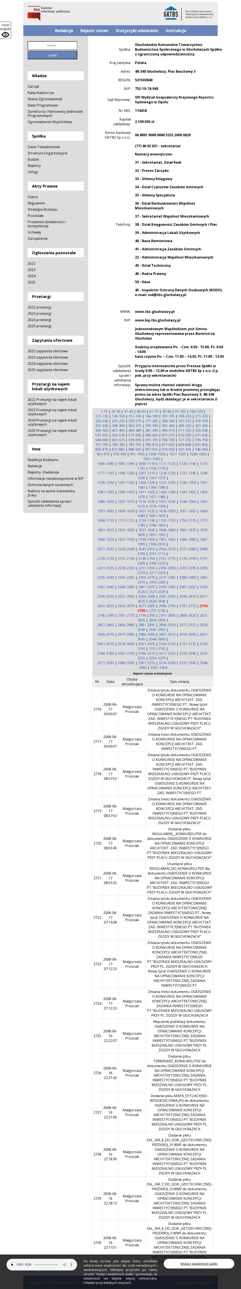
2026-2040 (126, 549)
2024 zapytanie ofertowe (48, 363)
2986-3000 (146, 634)
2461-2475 (146, 587)
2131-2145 (126, 558)
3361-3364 (158, 667)
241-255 (118, 421)
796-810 (151, 444)
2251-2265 (146, 568)
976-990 (119, 454)
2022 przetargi (39, 307)
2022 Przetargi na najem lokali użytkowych (52, 401)
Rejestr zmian (94, 30)
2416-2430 (157, 582)
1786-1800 (157, 525)
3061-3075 (105, 643)
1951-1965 (167, 539)
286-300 (168, 421)
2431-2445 (105, 587)
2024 (31, 276)
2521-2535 (157, 591)
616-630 (184, 435)
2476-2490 (167, 587)
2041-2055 (146, 549)
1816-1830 (126, 530)
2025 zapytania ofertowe (48, 369)
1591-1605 (105, 511)
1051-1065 (151, 458)
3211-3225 (167, 653)
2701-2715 (187, 606)
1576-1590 (157, 506)
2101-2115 (157, 553)
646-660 (101, 440)
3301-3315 (146, 662)
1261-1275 (157, 477)
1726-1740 (146, 520)
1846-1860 (167, 530)
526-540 (201, 430)
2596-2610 (187, 596)
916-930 (168, 449)
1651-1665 (187, 511)
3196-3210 (146, 653)
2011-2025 (105, 549)
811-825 (168, 444)
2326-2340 (105, 577)
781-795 (134, 444)
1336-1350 (187, 482)
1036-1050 (198, 454)
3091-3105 (146, 643)
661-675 (118, 440)
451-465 (118, 430)
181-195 (168, 416)
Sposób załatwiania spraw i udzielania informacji (49, 503)
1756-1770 (187, 520)
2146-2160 (146, 558)
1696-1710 (105, 520)
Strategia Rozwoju (42, 209)
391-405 (168, 425)
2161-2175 (167, 558)
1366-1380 (157, 487)
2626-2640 (157, 601)
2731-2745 (157, 610)
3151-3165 (157, 648)
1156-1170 (157, 468)
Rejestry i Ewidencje (43, 472)
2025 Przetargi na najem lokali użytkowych (52, 432)
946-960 (201, 449)
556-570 (118, 435)
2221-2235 (105, 568)
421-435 (201, 425)
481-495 (151, 430)
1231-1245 (187, 473)
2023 (31, 269)
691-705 (151, 440)
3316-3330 (167, 662)
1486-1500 (105, 501)
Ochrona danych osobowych (50, 484)
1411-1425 (146, 492)
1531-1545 (167, 501)
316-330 (201, 421)
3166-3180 (105, 653)
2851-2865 (105, 625)
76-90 (166, 411)
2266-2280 (167, 568)
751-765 (101, 444)
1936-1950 (146, 539)
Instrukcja (176, 30)
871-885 (118, 449)
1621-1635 (146, 511)
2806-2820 (187, 615)
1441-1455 (187, 492)
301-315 (184, 421)
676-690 (134, 440)
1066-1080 (105, 463)
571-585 (134, 435)
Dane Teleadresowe (44, 146)
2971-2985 (126, 634)
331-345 (101, 425)
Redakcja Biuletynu (43, 459)
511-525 (184, 430)
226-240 (101, 421)
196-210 (184, 416)
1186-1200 (126, 473)
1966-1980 (187, 539)
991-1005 (137, 454)
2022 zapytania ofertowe (48, 351)
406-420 (184, 425)
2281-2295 (187, 568)
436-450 (101, 430)
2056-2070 (167, 549)
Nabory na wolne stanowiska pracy (51, 493)
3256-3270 (157, 658)
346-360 (118, 425)
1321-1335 (167, 482)
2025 (31, 282)
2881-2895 (146, 625)
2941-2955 (157, 629)
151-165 (134, 416)
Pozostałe (36, 215)
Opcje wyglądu (5, 27)
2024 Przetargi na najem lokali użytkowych (52, 422)
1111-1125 (167, 463)
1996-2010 (157, 544)
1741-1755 (167, 520)
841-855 (201, 444)
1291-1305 (126, 482)
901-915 (151, 449)
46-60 (141, 411)
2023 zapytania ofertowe (48, 357)
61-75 (154, 411)
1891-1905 (157, 534)
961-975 (103, 454)
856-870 (101, 449)
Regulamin (36, 203)
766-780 (118, 444)
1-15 (104, 411)
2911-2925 (187, 625)
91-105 (180, 411)
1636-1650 (167, 511)
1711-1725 (126, 520)
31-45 (128, 411)
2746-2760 (105, 615)
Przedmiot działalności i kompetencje (46, 224)
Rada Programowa (43, 105)
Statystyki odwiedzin (137, 30)
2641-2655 (105, 606)
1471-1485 (157, 496)
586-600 (151, 435)
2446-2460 (126, 587)
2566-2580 (146, 596)
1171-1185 (105, 473)
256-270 (134, 421)
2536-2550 (105, 596)
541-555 (101, 435)
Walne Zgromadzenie (45, 99)
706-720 (168, 440)
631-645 (201, 435)
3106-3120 (167, 643)
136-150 (118, 416)
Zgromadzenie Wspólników (50, 121)
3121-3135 (187, 643)
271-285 (151, 421)
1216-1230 (167, 473)
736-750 (201, 440)
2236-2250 (126, 568)
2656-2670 (126, 606)
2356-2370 (146, 577)
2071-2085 (187, 549)
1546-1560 (187, 501)
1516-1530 (146, 501)
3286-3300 (126, 662)
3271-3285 (105, 662)
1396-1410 (126, 492)
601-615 (168, 435)
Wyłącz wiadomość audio (199, 1263)
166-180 (151, 416)
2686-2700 (167, 606)
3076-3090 (126, 643)
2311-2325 (157, 572)
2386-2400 (187, 577)
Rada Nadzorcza (41, 92)
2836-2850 (157, 620)
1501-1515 (126, 501)
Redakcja (64, 30)
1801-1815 (105, 530)
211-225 (201, 416)
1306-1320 (146, 482)
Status (33, 196)
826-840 (184, 444)
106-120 (196, 411)
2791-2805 (167, 615)
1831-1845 (146, 530)
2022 (31, 263)
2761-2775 (126, 615)
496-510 (168, 430)
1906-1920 (105, 539)
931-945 (184, 449)
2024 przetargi (39, 319)
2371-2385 (167, 577)
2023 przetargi (39, 313)
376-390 (151, 425)
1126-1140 (187, 463)
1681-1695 (157, 515)
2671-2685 (146, 606)
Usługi (33, 171)
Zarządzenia (38, 238)
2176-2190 (187, 558)
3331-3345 (187, 662)
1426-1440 (167, 492)
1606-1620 (126, 511)
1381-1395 (105, 492)
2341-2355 (126, 577)
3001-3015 (167, 634)
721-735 (184, 440)
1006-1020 (157, 454)
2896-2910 (167, 625)
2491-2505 (187, 587)
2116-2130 (105, 558)
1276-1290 (105, 482)
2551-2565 (126, 596)
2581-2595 (167, 596)
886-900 (134, 449)
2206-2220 (157, 563)
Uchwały (34, 232)
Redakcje (35, 466)
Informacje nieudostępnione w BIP (56, 478)
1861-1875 (187, 530)
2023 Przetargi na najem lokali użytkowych (52, 412)
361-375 (134, 425)
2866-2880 (126, 625)
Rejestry (34, 165)
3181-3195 (126, 653)
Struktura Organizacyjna (47, 153)
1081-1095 (126, 463)
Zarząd (33, 86)
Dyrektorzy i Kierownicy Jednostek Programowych (55, 113)
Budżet (33, 159)
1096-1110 (146, 463)
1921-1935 (126, 539)
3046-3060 (157, 639)
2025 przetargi (39, 326)
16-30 (115, 411)
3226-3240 (187, 653)
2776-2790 (146, 615)
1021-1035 (177, 454)
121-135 (101, 416)
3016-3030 (187, 634)
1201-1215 (146, 473)
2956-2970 (105, 634)
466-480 (134, 430)
